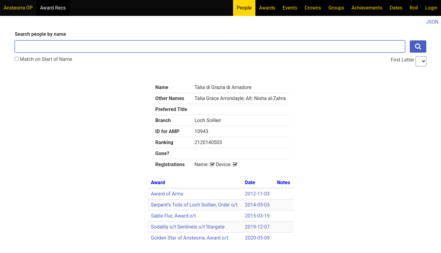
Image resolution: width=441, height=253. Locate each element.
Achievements (367, 8)
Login (431, 8)
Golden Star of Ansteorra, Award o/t (189, 238)
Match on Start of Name (43, 59)
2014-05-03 (257, 205)
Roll (414, 8)
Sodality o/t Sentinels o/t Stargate (187, 227)
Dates (396, 8)
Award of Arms (167, 194)
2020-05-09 (257, 238)
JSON (432, 22)
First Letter (402, 60)
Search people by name (40, 34)
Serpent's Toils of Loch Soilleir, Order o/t (194, 205)
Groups (336, 8)
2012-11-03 (257, 194)
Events (290, 8)
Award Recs (53, 8)
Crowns (312, 8)
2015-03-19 (257, 216)
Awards (267, 8)
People (244, 8)
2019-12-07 (257, 227)
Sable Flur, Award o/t (173, 216)
